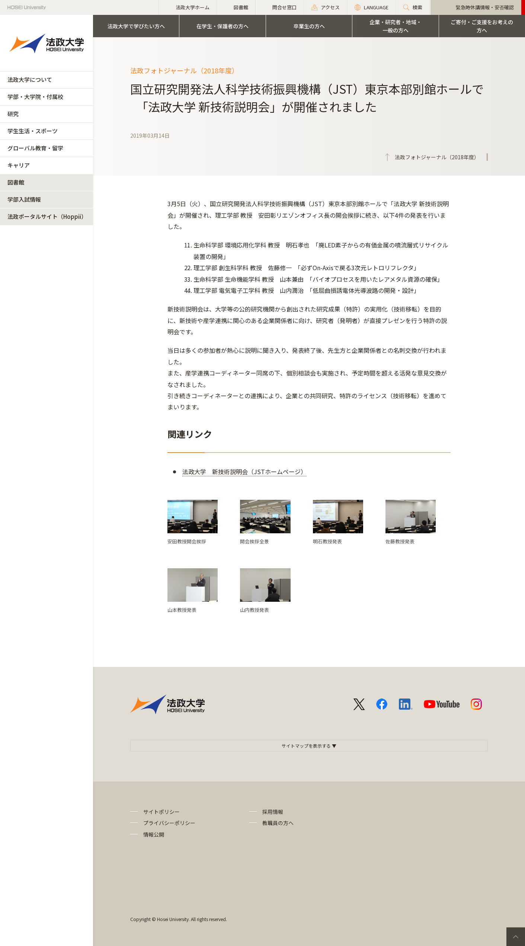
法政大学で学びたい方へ (136, 26)
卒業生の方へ (309, 26)
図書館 (15, 182)
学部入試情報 (24, 199)
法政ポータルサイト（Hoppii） (47, 216)
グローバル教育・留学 (35, 148)
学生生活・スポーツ (32, 131)
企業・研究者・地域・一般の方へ (395, 26)
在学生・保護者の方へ (222, 26)
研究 (13, 114)
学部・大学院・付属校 (35, 96)
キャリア (18, 165)
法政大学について (29, 79)
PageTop (515, 936)
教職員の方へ (278, 823)
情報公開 (153, 834)
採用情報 (272, 811)
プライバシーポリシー (169, 823)
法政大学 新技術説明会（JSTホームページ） (244, 471)
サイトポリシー (161, 811)
